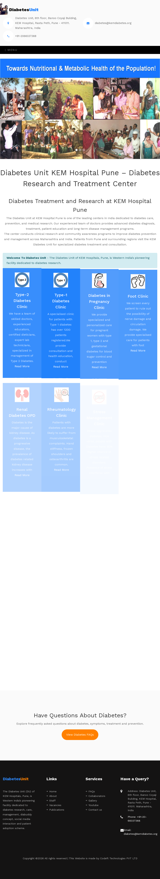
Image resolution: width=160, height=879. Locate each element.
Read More (22, 368)
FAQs (90, 791)
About (51, 796)
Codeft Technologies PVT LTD (118, 858)
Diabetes (20, 10)
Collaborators (95, 796)
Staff (51, 800)
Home (51, 791)
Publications (55, 809)
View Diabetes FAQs (80, 734)
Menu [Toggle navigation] (11, 50)
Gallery (91, 800)
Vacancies (53, 805)
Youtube (92, 805)
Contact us (94, 809)
